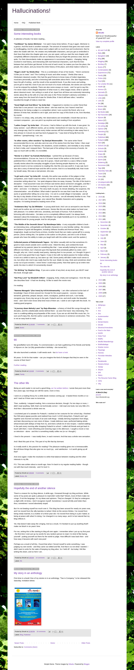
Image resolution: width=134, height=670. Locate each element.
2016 (100, 203)
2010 (100, 280)
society (100, 157)
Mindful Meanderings (105, 342)
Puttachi (101, 140)
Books (22, 328)
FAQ (23, 23)
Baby (100, 53)
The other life (21, 383)
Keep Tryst (102, 336)
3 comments (40, 473)
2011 (100, 219)
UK (99, 179)
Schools (101, 148)
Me (26, 476)
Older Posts (85, 643)
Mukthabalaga (103, 344)
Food (100, 81)
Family (22, 374)
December (104, 222)
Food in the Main (104, 330)
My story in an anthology (28, 573)
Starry (100, 375)
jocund (98, 395)
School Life (102, 146)
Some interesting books (27, 33)
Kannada (101, 92)
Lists (99, 101)
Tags (99, 168)
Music (100, 109)
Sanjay (100, 367)
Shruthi (101, 33)
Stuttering (101, 162)
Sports (100, 160)
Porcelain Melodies (105, 356)
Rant (99, 143)
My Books (101, 112)
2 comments (40, 371)
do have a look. (62, 352)
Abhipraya (101, 305)
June (102, 241)
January (103, 257)
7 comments (41, 324)
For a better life (103, 84)
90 (15, 339)
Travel (100, 174)
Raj (99, 358)
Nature (100, 120)
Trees (100, 176)
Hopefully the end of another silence (34, 488)
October (103, 228)
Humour (101, 89)
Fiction (100, 78)
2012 (100, 216)
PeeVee (101, 353)
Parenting (101, 131)
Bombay (101, 64)
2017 (100, 200)
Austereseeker (103, 316)
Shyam (100, 370)
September (104, 232)
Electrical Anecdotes (105, 328)
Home (16, 23)
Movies (100, 106)
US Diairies (102, 185)
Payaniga (101, 350)
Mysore (100, 117)
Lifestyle (101, 95)
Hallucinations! (31, 10)
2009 (100, 283)
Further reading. (20, 365)
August (103, 235)
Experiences (102, 73)
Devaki (100, 325)
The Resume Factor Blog (107, 378)
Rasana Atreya (103, 364)
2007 (100, 290)
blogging (101, 61)
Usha (100, 381)
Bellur (100, 319)
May (102, 245)
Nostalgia (101, 123)
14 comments (40, 558)
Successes (102, 165)
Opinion (101, 129)
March (102, 251)
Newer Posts (19, 643)
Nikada (71, 664)
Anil (99, 308)
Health (100, 87)
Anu (99, 313)
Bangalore (101, 56)
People (100, 134)
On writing (101, 126)
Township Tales (103, 171)
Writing (100, 188)
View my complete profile (105, 41)
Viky (99, 384)
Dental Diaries (103, 322)
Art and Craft (102, 50)
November (104, 225)
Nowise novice (103, 347)
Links (100, 98)
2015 (100, 206)
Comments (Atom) (30, 647)
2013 (100, 213)
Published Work (34, 23)
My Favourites (103, 115)
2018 (100, 197)
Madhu (100, 339)
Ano (99, 311)
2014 (100, 210)
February (103, 254)
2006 (100, 293)
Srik (99, 372)
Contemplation (103, 70)
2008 (100, 286)
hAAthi (100, 333)
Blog (21, 635)
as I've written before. (59, 388)
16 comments (41, 631)
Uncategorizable (104, 182)
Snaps (100, 154)
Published (27, 635)
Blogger (86, 664)
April (102, 248)
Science (101, 151)
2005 (100, 296)
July (102, 238)
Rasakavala (102, 361)
